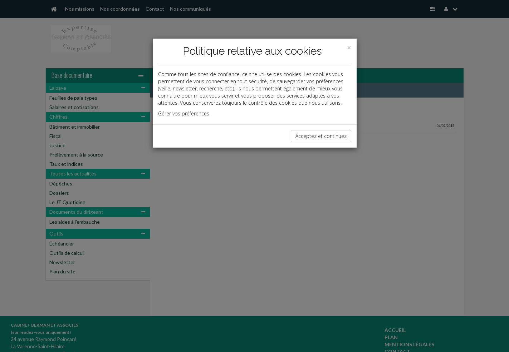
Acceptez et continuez (321, 136)
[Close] (349, 47)
